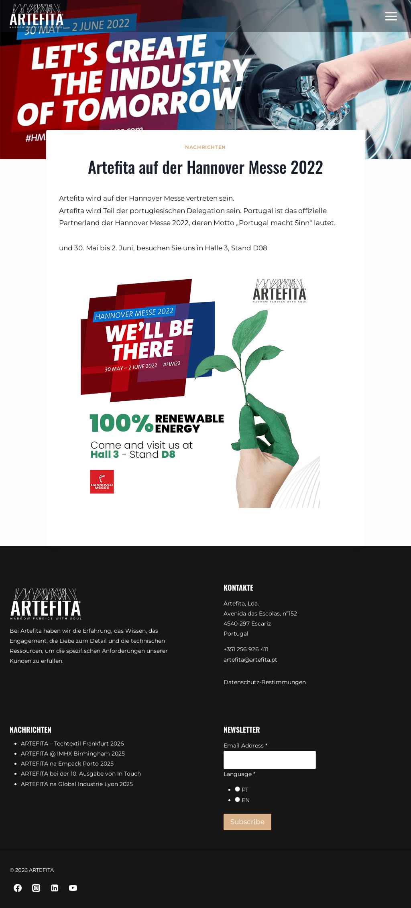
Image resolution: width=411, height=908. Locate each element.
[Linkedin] (55, 888)
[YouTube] (73, 888)
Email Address (245, 745)
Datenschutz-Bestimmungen (265, 682)
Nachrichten (205, 147)
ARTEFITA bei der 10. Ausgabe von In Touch (81, 773)
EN (246, 800)
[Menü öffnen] (390, 16)
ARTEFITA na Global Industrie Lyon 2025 (77, 784)
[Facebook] (18, 888)
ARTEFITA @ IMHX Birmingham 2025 (73, 753)
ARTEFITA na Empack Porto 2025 (67, 763)
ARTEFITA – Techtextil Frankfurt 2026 (72, 743)
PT (245, 789)
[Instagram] (36, 888)
